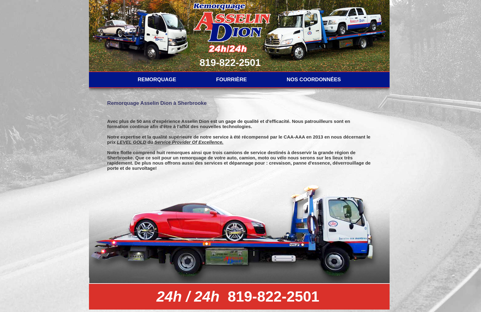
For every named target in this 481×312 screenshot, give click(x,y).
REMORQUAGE (157, 79)
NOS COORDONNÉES (314, 79)
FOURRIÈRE (231, 79)
